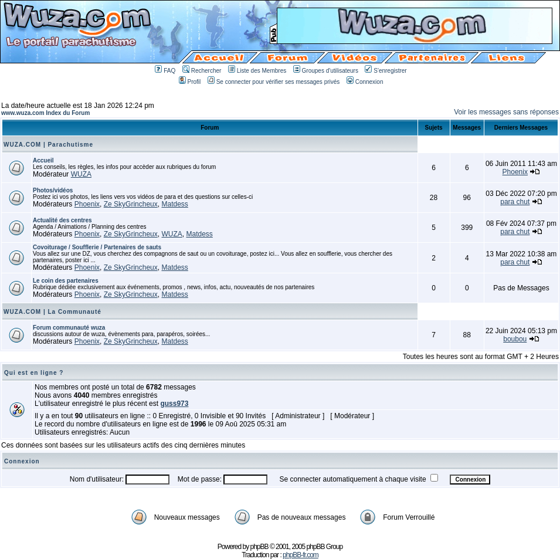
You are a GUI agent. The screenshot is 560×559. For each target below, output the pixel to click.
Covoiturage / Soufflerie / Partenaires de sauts (97, 247)
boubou (515, 339)
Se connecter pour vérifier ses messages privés (274, 82)
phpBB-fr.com (300, 555)
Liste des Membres (257, 70)
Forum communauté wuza (69, 327)
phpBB (259, 547)
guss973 (174, 403)
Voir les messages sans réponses (506, 112)
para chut (515, 202)
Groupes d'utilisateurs (325, 70)
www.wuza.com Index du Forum (45, 113)
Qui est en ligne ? (33, 373)
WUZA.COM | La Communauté (52, 312)
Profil (190, 82)
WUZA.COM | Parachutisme (48, 144)
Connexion (365, 82)
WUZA (81, 174)
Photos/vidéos (53, 190)
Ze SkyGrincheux (131, 204)
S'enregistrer (385, 70)
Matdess (174, 204)
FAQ (165, 70)
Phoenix (515, 172)
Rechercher (202, 70)
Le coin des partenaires (66, 280)
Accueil (43, 160)
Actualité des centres (62, 220)
